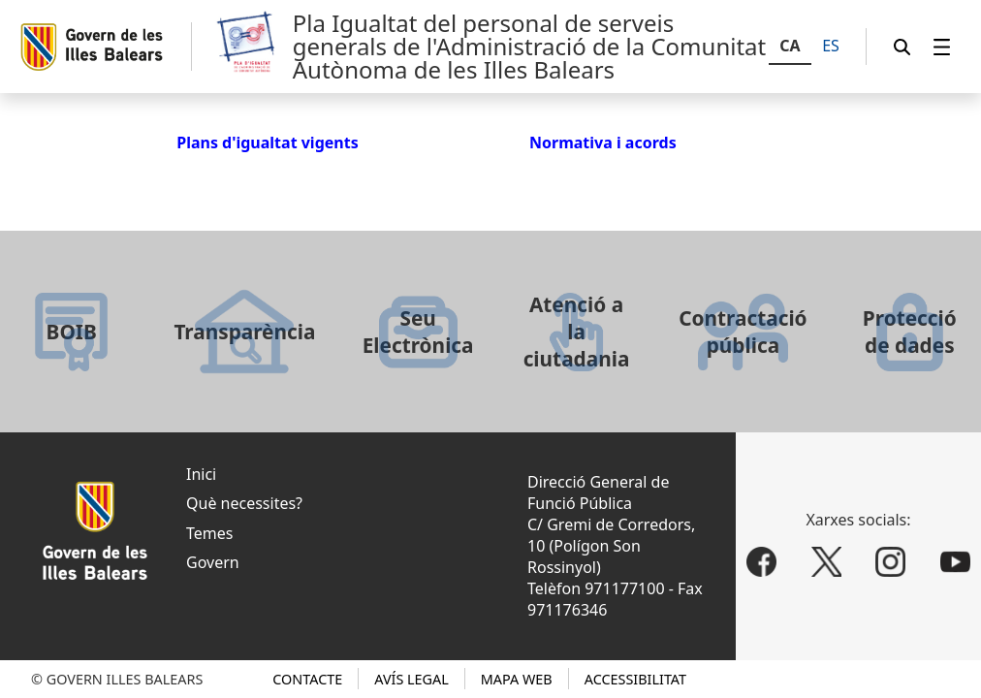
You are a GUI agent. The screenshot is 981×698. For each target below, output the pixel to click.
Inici (201, 474)
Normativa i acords (603, 142)
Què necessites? (244, 503)
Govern (212, 562)
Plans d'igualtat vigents (267, 142)
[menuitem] (942, 47)
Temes (209, 533)
